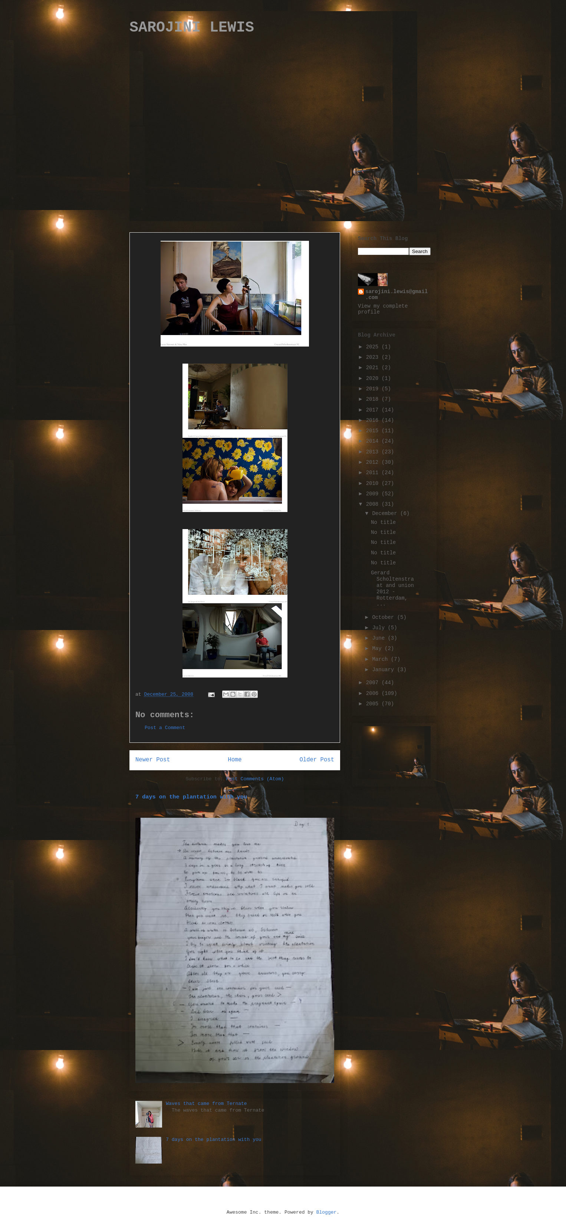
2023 (374, 357)
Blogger (326, 1212)
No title (383, 522)
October (384, 617)
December (386, 513)
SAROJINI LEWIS (191, 27)
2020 (374, 378)
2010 (374, 483)
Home (234, 760)
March (381, 659)
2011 (374, 473)
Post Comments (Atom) (255, 779)
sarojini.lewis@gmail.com (396, 295)
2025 (374, 347)
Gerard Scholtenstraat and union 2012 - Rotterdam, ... (392, 588)
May (378, 649)
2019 (374, 389)
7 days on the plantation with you (191, 797)
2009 (374, 494)
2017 (374, 410)
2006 (374, 693)
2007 (374, 683)
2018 (374, 399)
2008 (374, 504)
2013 (374, 452)
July (380, 628)
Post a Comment (165, 728)
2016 (374, 420)
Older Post (316, 760)
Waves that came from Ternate (206, 1103)
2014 (374, 441)
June (380, 638)
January (384, 670)
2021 (374, 368)
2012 (374, 462)
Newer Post (152, 760)
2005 (374, 704)
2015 (374, 431)
